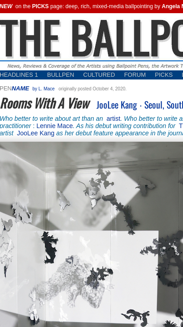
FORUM (135, 74)
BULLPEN (60, 74)
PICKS (164, 74)
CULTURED (99, 74)
